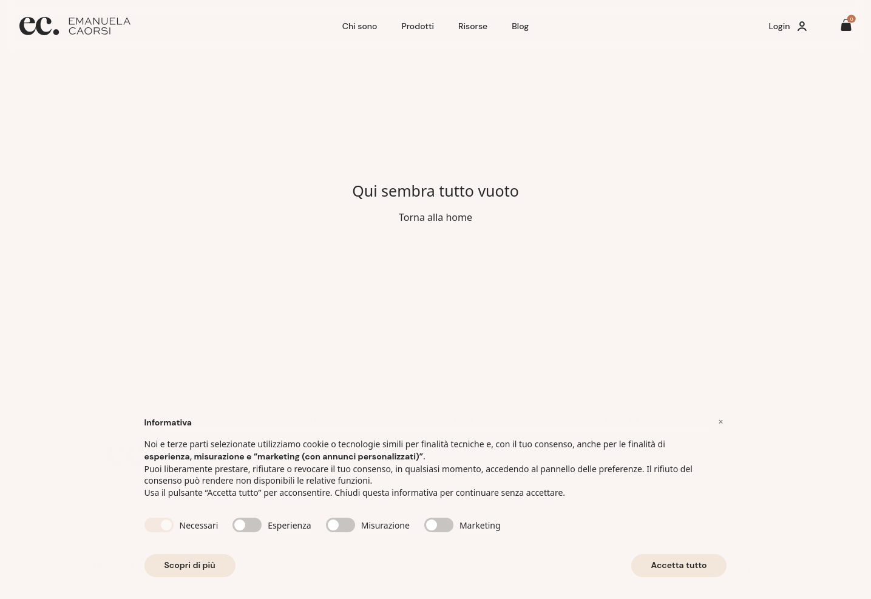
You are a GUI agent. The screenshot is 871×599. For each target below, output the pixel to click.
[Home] (176, 26)
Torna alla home (435, 217)
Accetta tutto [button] (679, 569)
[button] (721, 426)
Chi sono (360, 26)
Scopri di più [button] (189, 569)
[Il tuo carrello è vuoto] (846, 26)
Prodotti (417, 26)
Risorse (472, 26)
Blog (520, 26)
